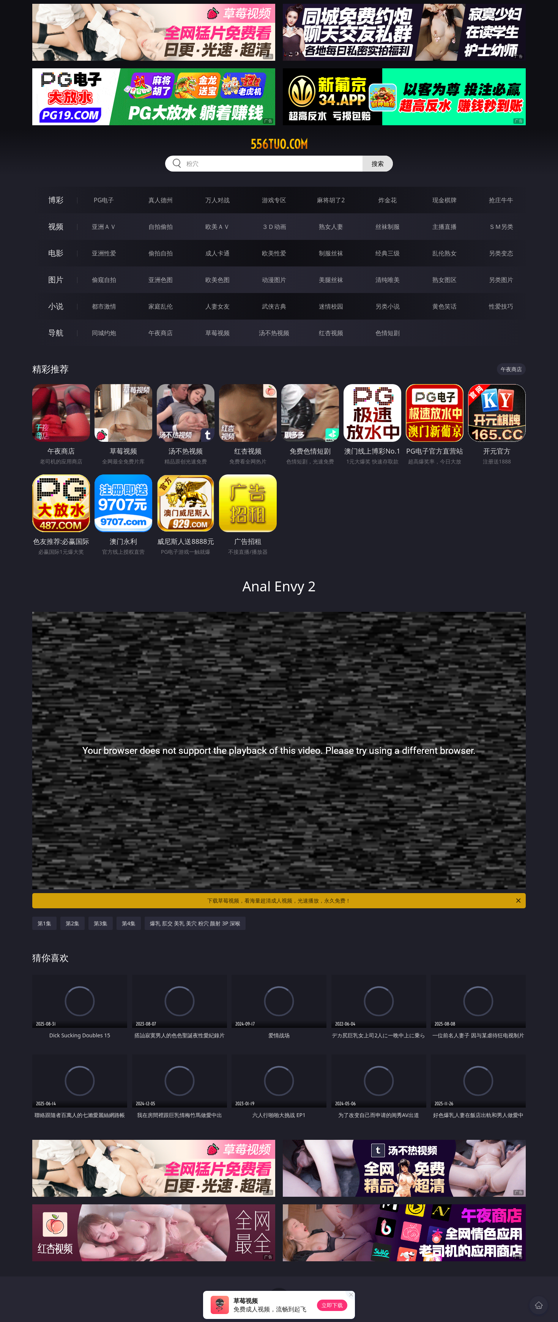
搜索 (378, 163)
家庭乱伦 (160, 306)
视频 (55, 226)
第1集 (44, 923)
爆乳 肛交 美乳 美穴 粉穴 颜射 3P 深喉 (195, 923)
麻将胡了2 (331, 200)
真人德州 (160, 200)
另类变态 (501, 253)
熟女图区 (444, 280)
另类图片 (501, 280)
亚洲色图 (160, 280)
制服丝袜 (331, 253)
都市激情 (104, 306)
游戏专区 (274, 200)
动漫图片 (274, 280)
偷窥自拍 (104, 280)
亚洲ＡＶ (104, 226)
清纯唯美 (387, 280)
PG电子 (104, 200)
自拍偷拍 (160, 226)
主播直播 (444, 226)
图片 (55, 279)
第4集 (129, 923)
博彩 (55, 200)
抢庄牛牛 (501, 200)
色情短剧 (387, 333)
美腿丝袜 (331, 280)
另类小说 (387, 306)
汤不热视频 (274, 333)
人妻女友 (217, 306)
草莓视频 (217, 333)
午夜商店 (160, 333)
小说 (55, 306)
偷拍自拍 (160, 253)
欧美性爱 (274, 253)
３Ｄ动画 (274, 226)
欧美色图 (217, 280)
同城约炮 (104, 333)
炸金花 (387, 200)
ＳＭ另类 (501, 226)
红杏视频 (331, 333)
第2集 (72, 923)
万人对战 (217, 200)
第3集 (100, 923)
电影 (55, 253)
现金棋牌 (444, 200)
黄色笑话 (444, 306)
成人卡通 (217, 253)
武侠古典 (274, 306)
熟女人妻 (331, 226)
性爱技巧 (501, 306)
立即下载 (332, 1305)
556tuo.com (279, 144)
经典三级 (387, 253)
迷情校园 (331, 306)
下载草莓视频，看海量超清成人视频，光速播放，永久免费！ (364, 900)
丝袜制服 (387, 226)
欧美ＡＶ (217, 226)
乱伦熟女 (444, 253)
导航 (55, 333)
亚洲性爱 (104, 253)
